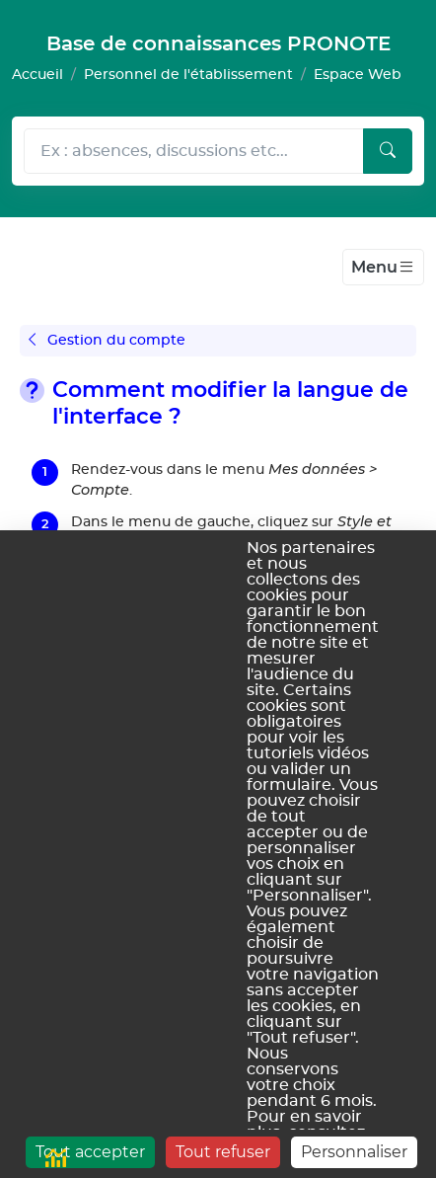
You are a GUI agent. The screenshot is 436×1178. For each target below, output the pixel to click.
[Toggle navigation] (383, 267)
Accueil (37, 74)
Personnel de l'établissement (188, 74)
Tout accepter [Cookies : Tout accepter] (90, 1151)
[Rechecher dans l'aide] (194, 151)
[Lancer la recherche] (387, 151)
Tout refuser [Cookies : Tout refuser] (223, 1151)
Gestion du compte (107, 340)
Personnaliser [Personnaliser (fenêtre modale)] (354, 1151)
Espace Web (357, 74)
